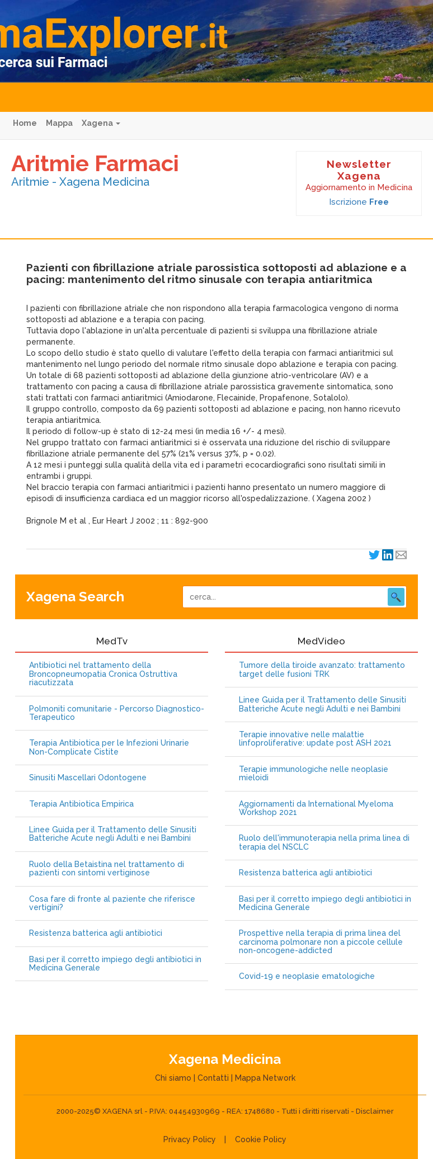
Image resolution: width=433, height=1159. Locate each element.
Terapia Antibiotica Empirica (81, 804)
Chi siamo (173, 1077)
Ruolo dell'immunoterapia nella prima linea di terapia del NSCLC (324, 842)
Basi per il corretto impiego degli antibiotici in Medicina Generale (115, 963)
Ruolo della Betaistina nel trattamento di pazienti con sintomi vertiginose (106, 868)
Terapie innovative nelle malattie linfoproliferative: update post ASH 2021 (315, 739)
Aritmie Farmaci (95, 163)
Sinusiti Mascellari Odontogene (88, 778)
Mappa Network (265, 1077)
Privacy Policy (189, 1139)
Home (25, 123)
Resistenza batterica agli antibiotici (95, 933)
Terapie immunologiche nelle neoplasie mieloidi (313, 773)
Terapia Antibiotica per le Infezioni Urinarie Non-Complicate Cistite (109, 747)
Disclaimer (375, 1111)
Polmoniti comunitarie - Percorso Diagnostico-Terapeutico (116, 713)
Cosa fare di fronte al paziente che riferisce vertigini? (112, 903)
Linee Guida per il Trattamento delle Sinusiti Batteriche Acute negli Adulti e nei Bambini (112, 834)
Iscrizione (359, 202)
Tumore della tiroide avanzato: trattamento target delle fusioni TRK (322, 669)
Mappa (59, 123)
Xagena (101, 123)
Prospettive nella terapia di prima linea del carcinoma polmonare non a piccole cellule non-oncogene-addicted (321, 942)
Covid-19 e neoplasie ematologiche (307, 976)
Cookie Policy (260, 1139)
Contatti (213, 1077)
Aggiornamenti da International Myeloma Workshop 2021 (316, 808)
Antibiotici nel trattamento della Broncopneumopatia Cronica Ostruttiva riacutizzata (103, 674)
